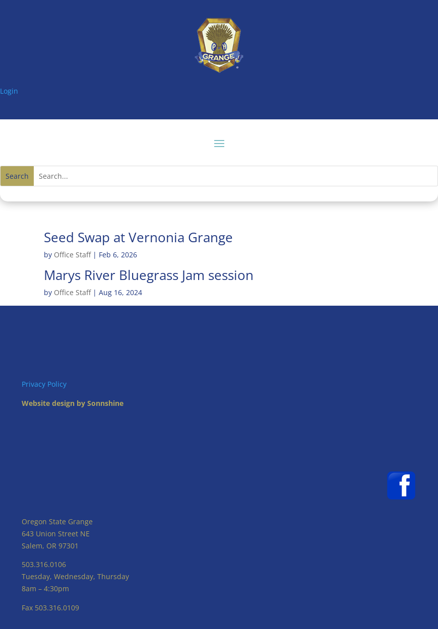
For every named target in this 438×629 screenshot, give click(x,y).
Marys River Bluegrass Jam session (149, 275)
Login (9, 91)
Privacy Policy (44, 384)
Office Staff (72, 254)
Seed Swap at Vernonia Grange (138, 237)
